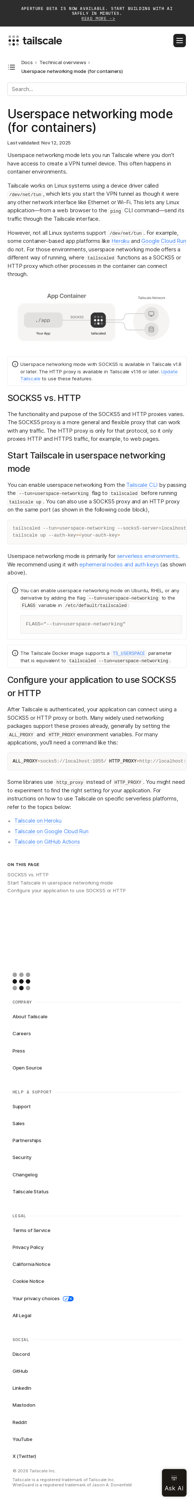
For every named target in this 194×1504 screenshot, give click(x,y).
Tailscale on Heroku (38, 820)
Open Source (27, 1068)
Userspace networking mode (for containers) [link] (72, 71)
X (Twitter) (25, 1456)
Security (22, 1157)
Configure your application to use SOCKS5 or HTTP (66, 890)
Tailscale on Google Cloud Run (51, 831)
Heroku (120, 240)
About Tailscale (30, 1016)
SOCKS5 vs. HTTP (28, 874)
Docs (27, 62)
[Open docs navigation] (11, 67)
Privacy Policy (28, 1247)
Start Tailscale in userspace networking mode (60, 883)
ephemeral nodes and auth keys (119, 564)
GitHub (20, 1371)
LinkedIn (22, 1388)
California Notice (32, 1264)
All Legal (22, 1315)
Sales (19, 1123)
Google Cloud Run (163, 240)
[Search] (97, 89)
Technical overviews (62, 62)
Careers (22, 1033)
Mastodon (24, 1405)
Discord (21, 1354)
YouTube (22, 1439)
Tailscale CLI (141, 484)
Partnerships (27, 1140)
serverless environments (148, 555)
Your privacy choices (43, 1298)
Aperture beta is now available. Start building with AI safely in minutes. (97, 13)
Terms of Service (32, 1230)
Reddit (20, 1422)
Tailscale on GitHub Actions (47, 841)
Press (19, 1051)
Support (22, 1106)
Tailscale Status (31, 1191)
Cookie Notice (28, 1281)
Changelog (25, 1174)
